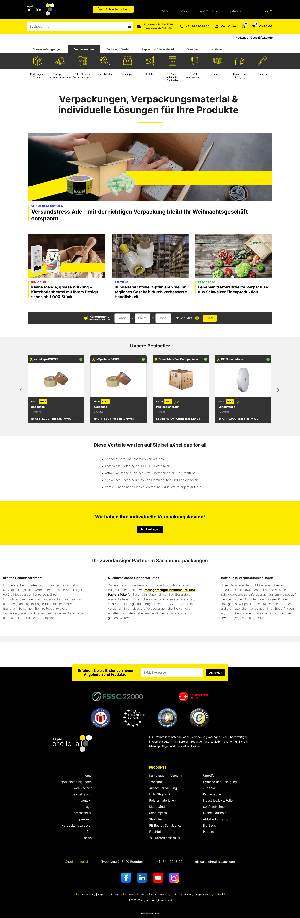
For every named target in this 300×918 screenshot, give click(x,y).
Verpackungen (84, 49)
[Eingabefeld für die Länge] (122, 318)
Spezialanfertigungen (47, 49)
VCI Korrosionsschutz (165, 838)
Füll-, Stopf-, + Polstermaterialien (162, 797)
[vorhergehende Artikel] (22, 391)
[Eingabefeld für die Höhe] (163, 318)
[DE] (269, 10)
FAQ (89, 832)
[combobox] (77, 26)
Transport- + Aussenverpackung (163, 785)
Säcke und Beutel (117, 49)
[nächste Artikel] (278, 391)
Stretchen (156, 819)
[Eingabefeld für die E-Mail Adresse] (172, 672)
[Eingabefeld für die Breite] (142, 318)
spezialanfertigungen (76, 782)
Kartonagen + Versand (165, 775)
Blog (184, 10)
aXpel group (83, 794)
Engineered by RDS (150, 913)
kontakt (86, 800)
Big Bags (209, 825)
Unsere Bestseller (150, 346)
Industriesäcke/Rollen (218, 800)
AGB (89, 807)
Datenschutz (82, 813)
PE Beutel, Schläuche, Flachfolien (165, 828)
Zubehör (209, 788)
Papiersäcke (212, 794)
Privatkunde (240, 37)
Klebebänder (158, 807)
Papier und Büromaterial (158, 49)
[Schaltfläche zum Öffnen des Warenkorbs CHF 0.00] (262, 26)
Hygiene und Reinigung (220, 782)
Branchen (193, 49)
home (164, 10)
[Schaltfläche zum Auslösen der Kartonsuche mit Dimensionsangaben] (210, 318)
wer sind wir (83, 788)
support (235, 10)
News (88, 838)
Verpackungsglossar (77, 825)
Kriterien (218, 49)
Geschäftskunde (261, 37)
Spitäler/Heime (214, 807)
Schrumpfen (158, 813)
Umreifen (209, 775)
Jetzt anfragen (150, 529)
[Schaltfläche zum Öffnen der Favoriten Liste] (243, 26)
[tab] (47, 49)
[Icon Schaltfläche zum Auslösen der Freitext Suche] (129, 26)
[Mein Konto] (225, 26)
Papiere (208, 832)
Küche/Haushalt (214, 813)
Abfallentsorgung (215, 819)
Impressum (84, 819)
